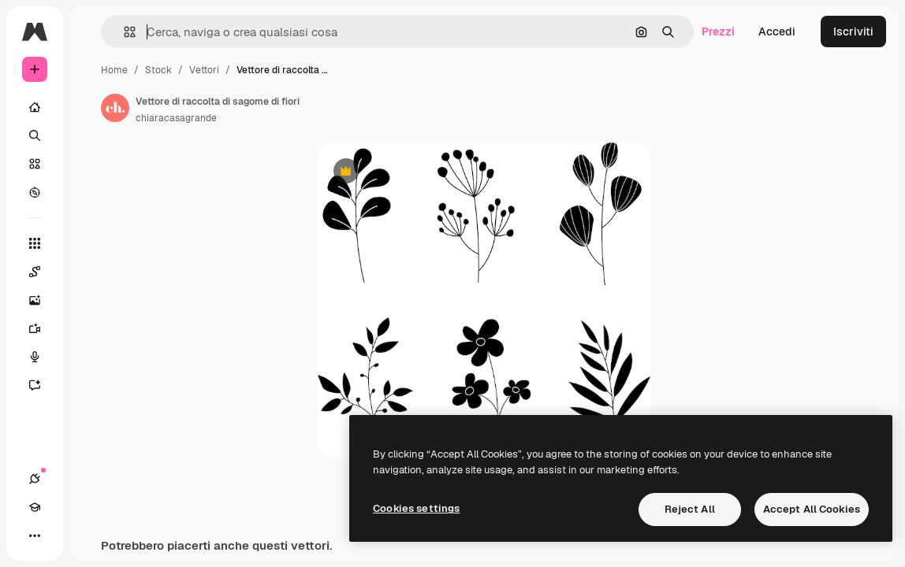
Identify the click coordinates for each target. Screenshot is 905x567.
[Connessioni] (34, 478)
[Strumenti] (34, 243)
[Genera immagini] (42, 300)
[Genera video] (42, 328)
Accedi (776, 31)
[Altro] (34, 535)
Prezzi (718, 31)
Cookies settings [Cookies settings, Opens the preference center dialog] (416, 508)
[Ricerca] (34, 135)
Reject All (690, 509)
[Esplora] (34, 192)
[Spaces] (42, 271)
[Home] (34, 107)
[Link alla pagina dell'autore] (115, 108)
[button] (123, 32)
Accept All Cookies (811, 509)
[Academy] (34, 507)
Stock (158, 70)
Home (114, 70)
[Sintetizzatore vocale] (42, 356)
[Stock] (34, 163)
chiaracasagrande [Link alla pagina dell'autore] (176, 118)
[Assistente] (42, 385)
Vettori (204, 70)
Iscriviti (853, 31)
